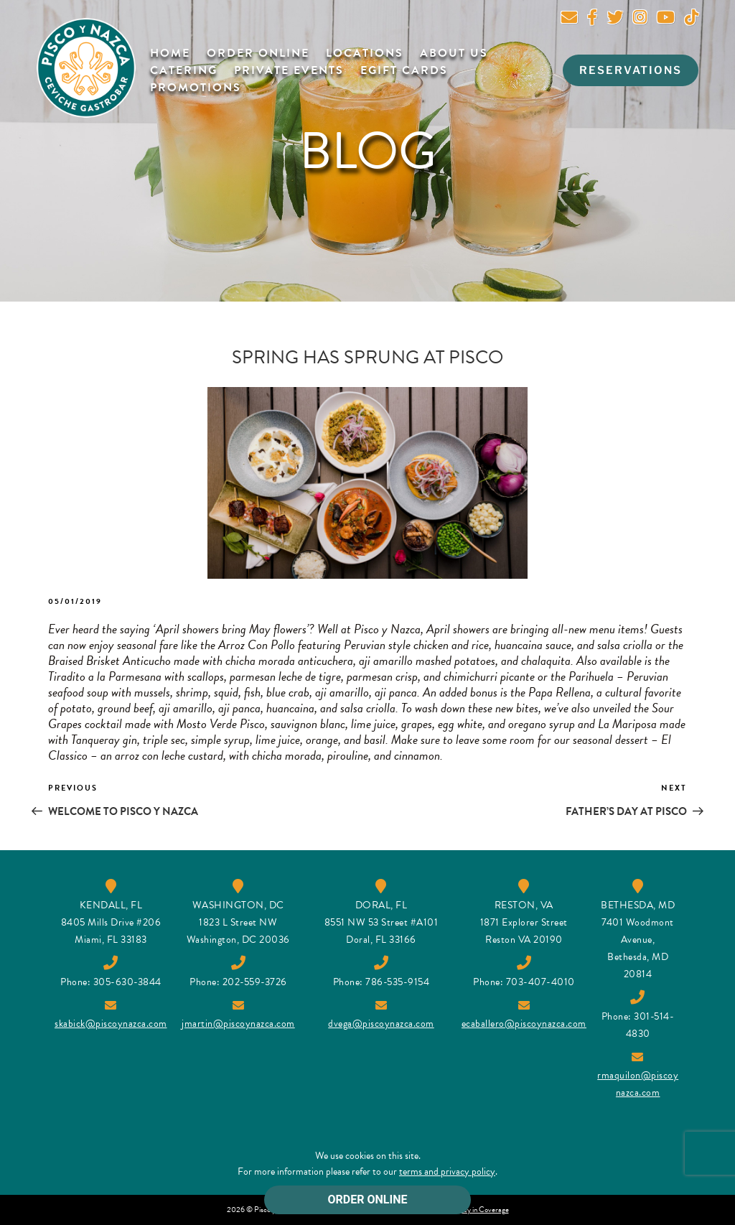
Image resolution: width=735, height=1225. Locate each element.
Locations (364, 53)
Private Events (289, 70)
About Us (454, 53)
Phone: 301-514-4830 (638, 1016)
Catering (183, 70)
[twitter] (615, 19)
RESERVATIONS (630, 70)
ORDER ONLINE (368, 1199)
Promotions (195, 87)
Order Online (258, 53)
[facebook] (592, 19)
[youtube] (666, 19)
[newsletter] (569, 19)
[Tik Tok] (691, 19)
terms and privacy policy (447, 1171)
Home (170, 53)
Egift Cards (404, 70)
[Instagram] (640, 19)
